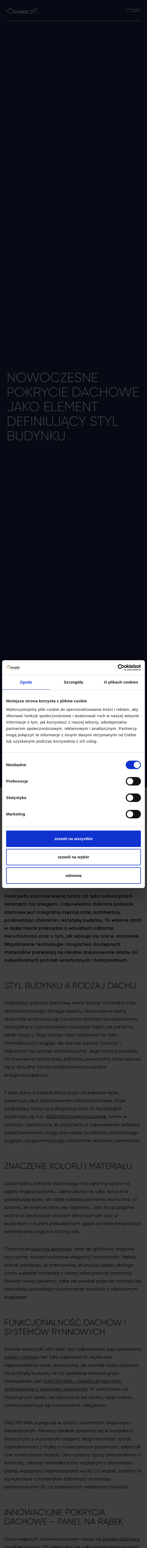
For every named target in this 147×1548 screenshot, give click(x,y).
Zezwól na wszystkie (73, 838)
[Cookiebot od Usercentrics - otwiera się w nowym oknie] (117, 667)
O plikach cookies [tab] (121, 682)
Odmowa (74, 875)
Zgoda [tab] (26, 682)
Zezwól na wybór (73, 857)
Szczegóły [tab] (73, 682)
